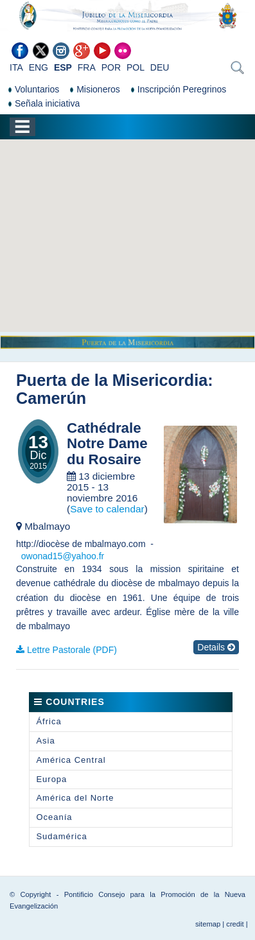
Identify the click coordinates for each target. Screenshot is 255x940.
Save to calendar (107, 508)
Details (216, 647)
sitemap (207, 924)
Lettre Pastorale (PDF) (72, 650)
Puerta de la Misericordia (111, 380)
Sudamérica (61, 836)
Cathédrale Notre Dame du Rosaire (107, 444)
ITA (16, 67)
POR (111, 67)
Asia (45, 740)
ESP (63, 67)
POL (136, 67)
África (48, 721)
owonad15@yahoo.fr (62, 556)
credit (234, 924)
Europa (51, 779)
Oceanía (54, 817)
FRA (87, 67)
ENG (38, 67)
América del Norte (75, 798)
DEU (160, 67)
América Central (70, 760)
